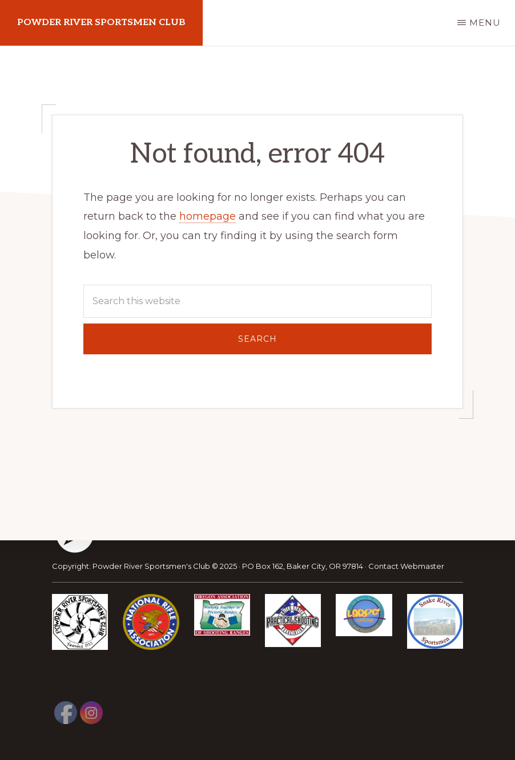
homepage (207, 216)
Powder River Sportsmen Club (101, 22)
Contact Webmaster (406, 566)
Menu (485, 22)
